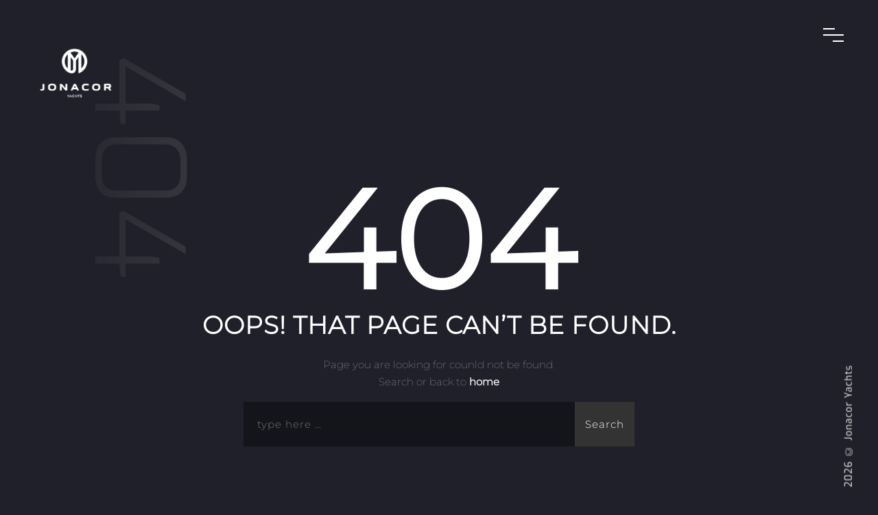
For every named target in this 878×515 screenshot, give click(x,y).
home (484, 381)
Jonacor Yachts (848, 403)
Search (604, 424)
